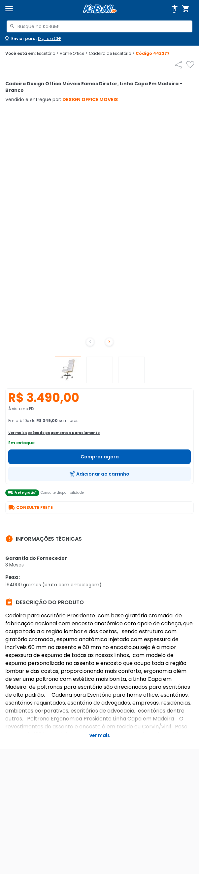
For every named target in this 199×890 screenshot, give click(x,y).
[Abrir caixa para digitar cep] (32, 39)
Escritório (47, 53)
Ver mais (99, 735)
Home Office (73, 53)
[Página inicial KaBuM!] (99, 9)
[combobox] (99, 26)
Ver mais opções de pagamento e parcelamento (54, 432)
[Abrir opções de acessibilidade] (175, 9)
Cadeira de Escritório (111, 53)
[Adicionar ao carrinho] (99, 474)
